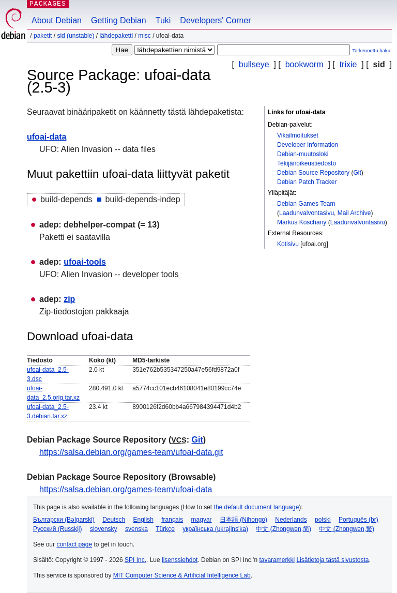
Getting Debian (118, 20)
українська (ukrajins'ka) (215, 529)
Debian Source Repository (313, 172)
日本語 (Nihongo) (243, 519)
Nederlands (291, 519)
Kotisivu (288, 244)
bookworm (304, 64)
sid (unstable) (75, 35)
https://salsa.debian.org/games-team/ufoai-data (125, 489)
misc (144, 35)
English (143, 519)
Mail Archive (354, 213)
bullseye (254, 64)
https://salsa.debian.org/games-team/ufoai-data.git (131, 452)
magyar (201, 519)
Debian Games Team (306, 203)
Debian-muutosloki (302, 154)
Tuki (163, 20)
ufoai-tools (85, 261)
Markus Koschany (301, 222)
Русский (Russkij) (57, 529)
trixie (348, 64)
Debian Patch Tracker (307, 182)
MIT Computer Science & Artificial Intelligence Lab (182, 575)
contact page (74, 544)
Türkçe (165, 529)
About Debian (57, 20)
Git (357, 172)
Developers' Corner (215, 20)
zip (69, 299)
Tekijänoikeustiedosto (306, 163)
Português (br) (358, 519)
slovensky (103, 529)
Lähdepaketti (116, 35)
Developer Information (307, 144)
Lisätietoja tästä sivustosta (332, 560)
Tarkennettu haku (371, 50)
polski (323, 519)
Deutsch (113, 519)
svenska (136, 529)
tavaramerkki (277, 560)
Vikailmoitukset (297, 135)
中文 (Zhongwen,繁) (346, 529)
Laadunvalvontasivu (306, 213)
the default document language (256, 507)
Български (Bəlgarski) (64, 519)
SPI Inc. (135, 560)
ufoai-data (46, 136)
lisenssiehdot (179, 560)
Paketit (43, 35)
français (172, 519)
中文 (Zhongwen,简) (283, 529)
